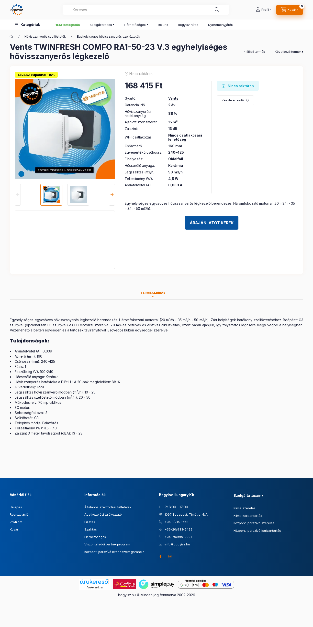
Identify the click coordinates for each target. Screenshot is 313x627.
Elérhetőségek (95, 537)
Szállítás (90, 529)
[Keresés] (217, 9)
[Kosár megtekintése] (289, 10)
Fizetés (89, 522)
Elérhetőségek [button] (135, 25)
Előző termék (255, 51)
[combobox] (146, 10)
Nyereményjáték (220, 25)
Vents (173, 98)
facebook (160, 556)
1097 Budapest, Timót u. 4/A (186, 514)
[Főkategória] (11, 36)
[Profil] (263, 10)
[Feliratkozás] (235, 100)
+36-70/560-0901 (178, 537)
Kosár (14, 529)
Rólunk (163, 25)
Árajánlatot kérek (212, 222)
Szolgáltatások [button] (101, 25)
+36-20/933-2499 (178, 529)
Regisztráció (19, 514)
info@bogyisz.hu (177, 544)
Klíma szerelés (245, 508)
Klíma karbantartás (248, 516)
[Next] (112, 195)
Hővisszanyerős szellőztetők (45, 36)
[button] (27, 25)
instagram (170, 556)
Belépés (16, 507)
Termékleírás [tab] (153, 293)
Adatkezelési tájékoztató (103, 514)
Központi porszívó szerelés (254, 523)
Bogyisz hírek (188, 25)
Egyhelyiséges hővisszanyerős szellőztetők (108, 36)
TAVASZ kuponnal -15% (36, 75)
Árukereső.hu (94, 587)
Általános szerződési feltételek (107, 507)
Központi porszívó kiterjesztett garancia (114, 552)
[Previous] (18, 195)
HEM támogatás (67, 25)
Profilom (16, 522)
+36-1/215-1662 (176, 522)
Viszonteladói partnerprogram (107, 544)
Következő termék (288, 51)
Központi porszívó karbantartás (257, 530)
